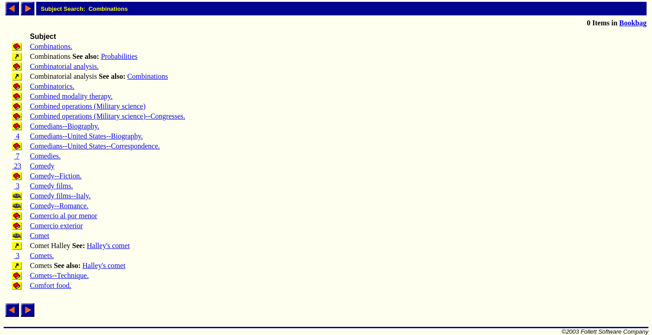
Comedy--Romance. (59, 206)
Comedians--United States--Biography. (86, 136)
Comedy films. (51, 186)
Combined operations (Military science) (87, 106)
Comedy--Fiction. (56, 176)
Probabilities (119, 56)
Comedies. (45, 156)
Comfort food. (51, 285)
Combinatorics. (52, 86)
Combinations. (51, 46)
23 (16, 166)
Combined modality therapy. (71, 96)
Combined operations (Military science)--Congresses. (107, 116)
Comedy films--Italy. (60, 196)
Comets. (42, 255)
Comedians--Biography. (64, 126)
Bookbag (633, 23)
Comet (39, 235)
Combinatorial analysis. (64, 66)
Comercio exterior (56, 226)
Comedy (42, 166)
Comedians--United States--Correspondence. (95, 146)
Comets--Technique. (59, 275)
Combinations (147, 76)
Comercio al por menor (63, 216)
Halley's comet (108, 245)
